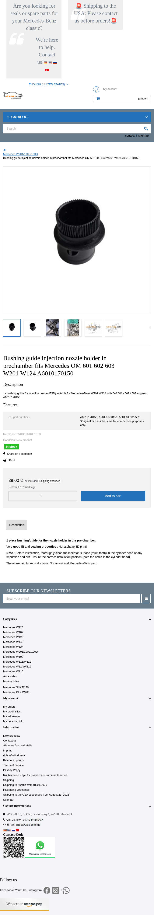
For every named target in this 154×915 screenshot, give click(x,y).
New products (11, 735)
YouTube (21, 890)
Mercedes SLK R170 (16, 687)
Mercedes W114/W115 (17, 666)
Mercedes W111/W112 (17, 661)
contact (130, 135)
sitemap (143, 135)
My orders (9, 706)
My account (10, 698)
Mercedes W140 (13, 642)
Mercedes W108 (13, 656)
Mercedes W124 (13, 646)
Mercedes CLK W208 (16, 692)
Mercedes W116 (13, 671)
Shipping (8, 780)
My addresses (11, 716)
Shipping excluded (49, 481)
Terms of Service (13, 765)
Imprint (7, 750)
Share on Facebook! (19, 453)
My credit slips (12, 711)
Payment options (13, 760)
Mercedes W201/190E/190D (20, 651)
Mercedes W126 (13, 637)
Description (16, 525)
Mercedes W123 (13, 627)
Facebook (6, 890)
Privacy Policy (11, 770)
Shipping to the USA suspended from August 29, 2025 (36, 794)
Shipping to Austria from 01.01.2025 (25, 784)
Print (12, 460)
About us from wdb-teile (17, 745)
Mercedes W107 (13, 632)
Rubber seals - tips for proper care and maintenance (35, 775)
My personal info (13, 721)
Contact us (9, 740)
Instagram (35, 890)
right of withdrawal (14, 755)
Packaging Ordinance (16, 789)
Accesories (10, 676)
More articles (11, 681)
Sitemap (8, 799)
